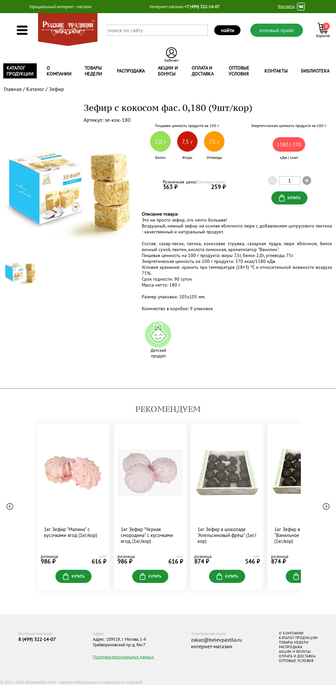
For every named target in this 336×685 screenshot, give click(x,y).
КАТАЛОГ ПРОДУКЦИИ (298, 637)
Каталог (35, 89)
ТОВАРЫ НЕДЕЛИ (293, 642)
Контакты (286, 6)
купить (73, 576)
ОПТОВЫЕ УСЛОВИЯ (296, 660)
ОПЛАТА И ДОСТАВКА (297, 656)
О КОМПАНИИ (291, 633)
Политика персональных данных (123, 657)
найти (227, 30)
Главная (13, 89)
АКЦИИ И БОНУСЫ (295, 651)
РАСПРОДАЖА (291, 647)
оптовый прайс (276, 30)
